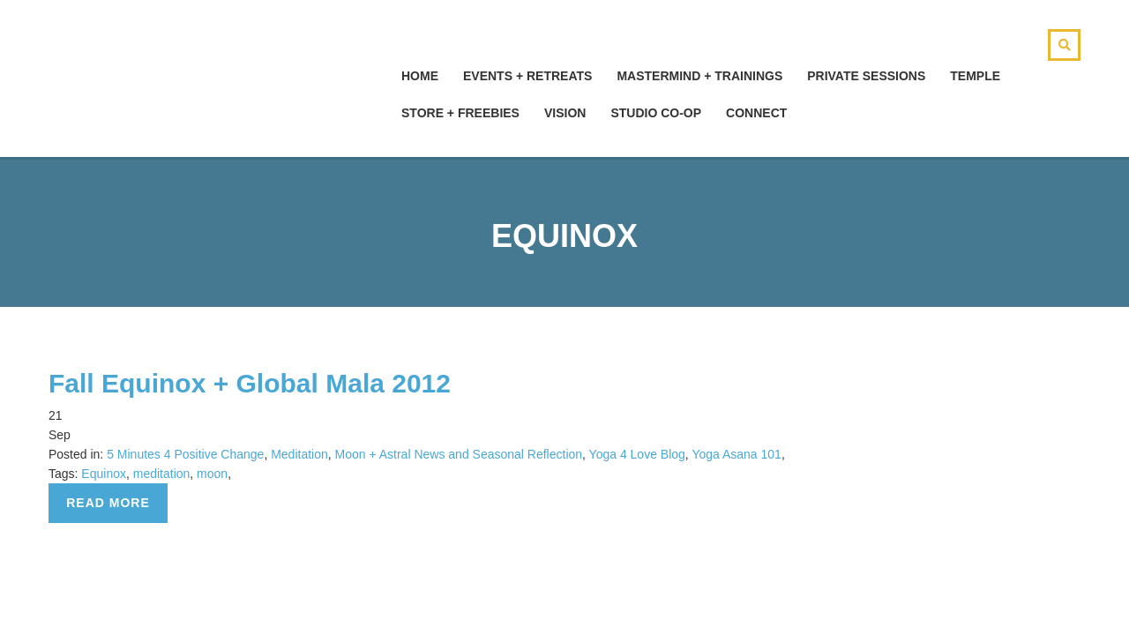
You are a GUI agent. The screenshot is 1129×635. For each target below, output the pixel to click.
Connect (756, 113)
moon (212, 474)
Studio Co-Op (655, 113)
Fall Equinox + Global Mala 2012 (250, 383)
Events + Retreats (527, 76)
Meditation (299, 454)
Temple (975, 76)
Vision (565, 113)
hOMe (419, 76)
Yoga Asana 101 (736, 454)
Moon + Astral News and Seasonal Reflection (459, 454)
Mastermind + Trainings (699, 76)
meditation (162, 474)
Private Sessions (866, 76)
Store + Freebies (460, 113)
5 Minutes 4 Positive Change (185, 454)
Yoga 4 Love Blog (637, 454)
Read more (108, 503)
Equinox (103, 474)
